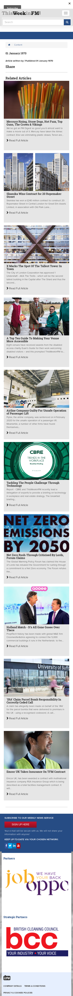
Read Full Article (17, 140)
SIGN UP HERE (20, 824)
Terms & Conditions (34, 986)
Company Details (12, 986)
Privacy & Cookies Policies (17, 993)
